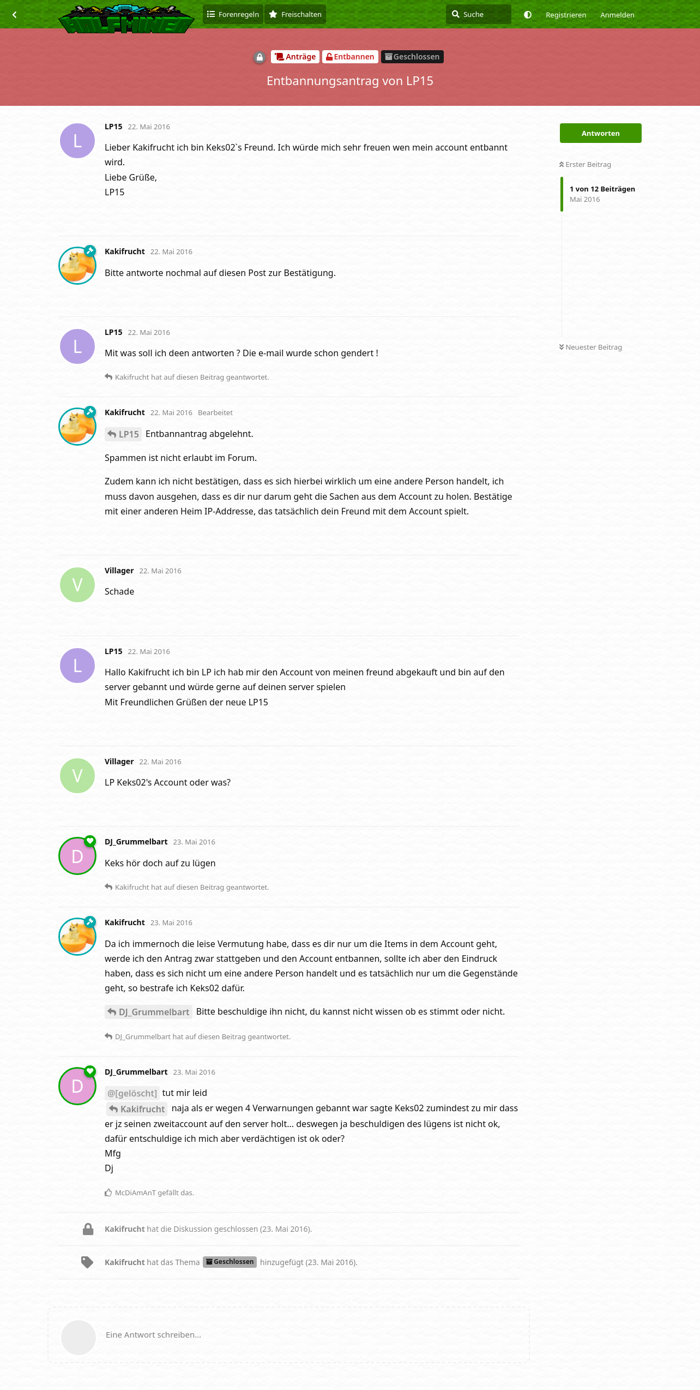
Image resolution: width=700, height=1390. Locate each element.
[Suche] (478, 14)
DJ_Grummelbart (154, 1012)
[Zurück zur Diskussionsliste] (14, 14)
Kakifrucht (142, 1109)
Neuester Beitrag (590, 347)
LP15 (129, 434)
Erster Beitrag (585, 164)
